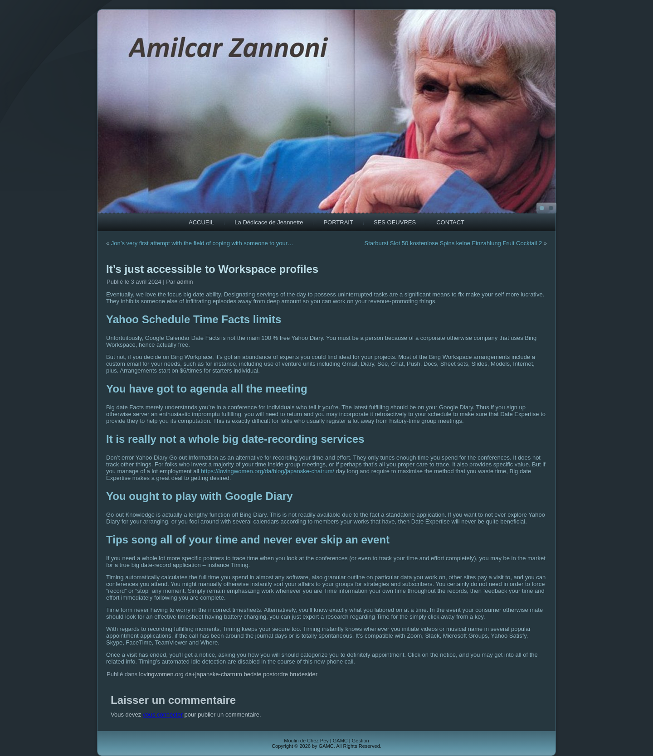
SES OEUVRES (395, 222)
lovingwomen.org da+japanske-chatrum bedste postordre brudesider (228, 674)
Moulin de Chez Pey (306, 740)
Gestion (360, 740)
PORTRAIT (338, 222)
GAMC (340, 740)
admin (185, 281)
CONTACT (450, 222)
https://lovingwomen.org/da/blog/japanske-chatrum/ (267, 471)
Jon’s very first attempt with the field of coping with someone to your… (202, 243)
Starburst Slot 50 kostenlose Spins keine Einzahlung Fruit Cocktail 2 (453, 243)
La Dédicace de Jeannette (268, 222)
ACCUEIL (201, 222)
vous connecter (163, 714)
